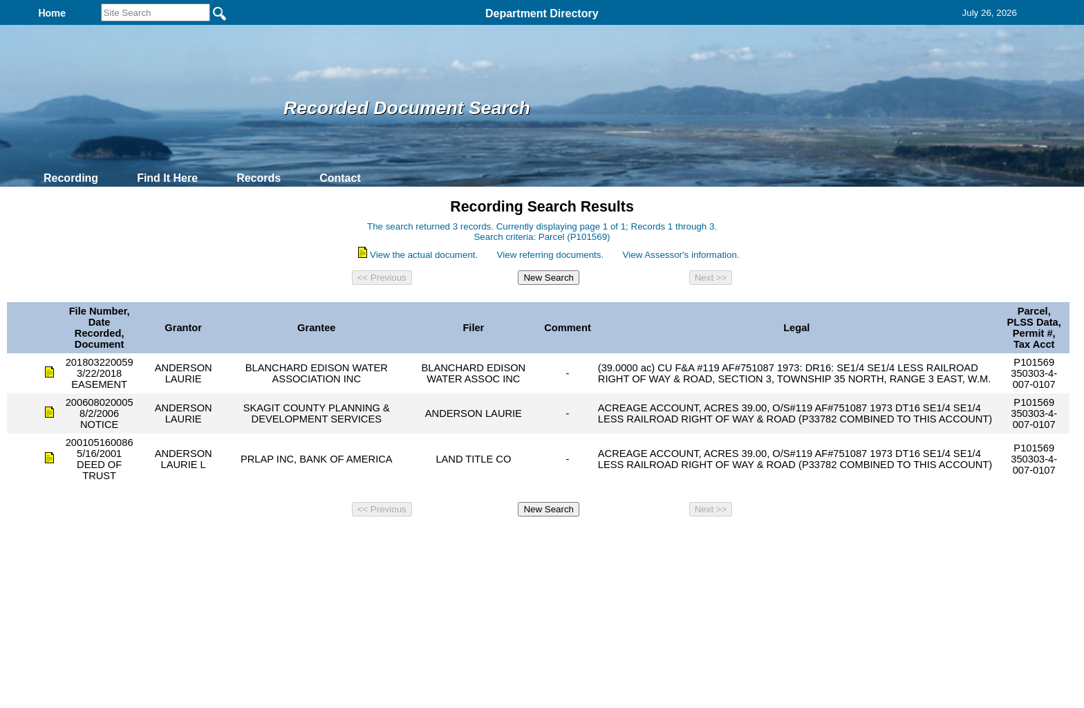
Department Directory (542, 13)
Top (312, 540)
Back (353, 540)
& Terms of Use (587, 540)
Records (258, 178)
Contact (340, 178)
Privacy (536, 540)
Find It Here (167, 178)
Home (407, 540)
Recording (71, 178)
